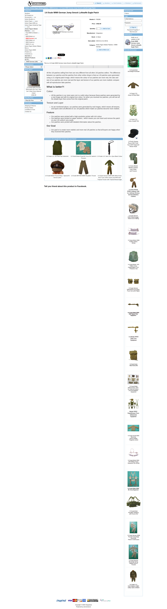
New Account (133, 31)
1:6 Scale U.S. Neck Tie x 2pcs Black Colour (109, 156)
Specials (27, 55)
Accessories (28, 17)
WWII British (29, 36)
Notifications (128, 34)
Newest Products (30, 57)
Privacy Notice (29, 107)
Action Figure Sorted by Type (33, 25)
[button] (98, 3)
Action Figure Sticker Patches (104, 44)
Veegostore (88, 605)
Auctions (27, 13)
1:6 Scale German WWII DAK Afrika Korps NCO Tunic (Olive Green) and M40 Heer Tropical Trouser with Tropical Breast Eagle (110, 177)
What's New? (28, 69)
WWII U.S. (29, 44)
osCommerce (87, 606)
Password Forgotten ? (133, 30)
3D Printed (28, 15)
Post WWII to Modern (32, 32)
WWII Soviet (29, 42)
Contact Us (28, 111)
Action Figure (28, 21)
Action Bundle (29, 19)
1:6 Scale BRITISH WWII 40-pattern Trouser (83, 175)
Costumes (28, 53)
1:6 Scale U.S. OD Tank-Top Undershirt (57, 156)
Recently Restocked (130, 50)
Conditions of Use (30, 109)
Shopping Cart (128, 10)
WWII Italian (29, 40)
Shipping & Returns (30, 105)
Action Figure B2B (30, 23)
